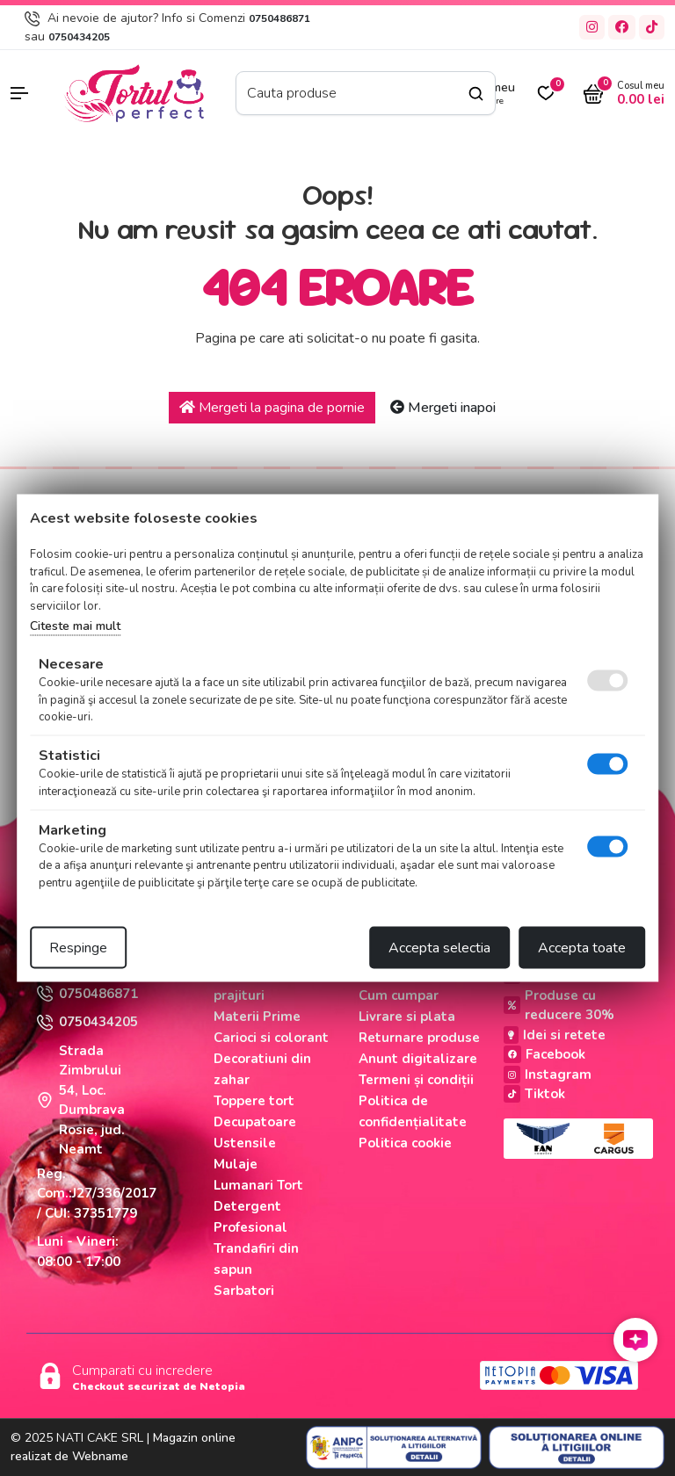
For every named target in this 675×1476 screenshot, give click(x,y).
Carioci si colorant (271, 1037)
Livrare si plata (407, 1016)
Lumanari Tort (258, 1185)
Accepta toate (582, 948)
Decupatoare (255, 1122)
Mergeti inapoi (443, 407)
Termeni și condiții (416, 1080)
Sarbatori (244, 1290)
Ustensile (245, 1143)
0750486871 (279, 18)
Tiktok (534, 1094)
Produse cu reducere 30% (559, 1005)
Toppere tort (254, 1101)
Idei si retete (555, 1035)
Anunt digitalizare (418, 1058)
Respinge (78, 948)
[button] (28, 93)
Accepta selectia (439, 948)
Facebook (544, 1054)
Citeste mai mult (75, 626)
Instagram (548, 1074)
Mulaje (236, 1164)
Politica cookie (405, 1143)
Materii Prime (257, 1016)
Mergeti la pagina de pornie (272, 407)
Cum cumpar (399, 995)
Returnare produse (419, 1037)
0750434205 (79, 37)
